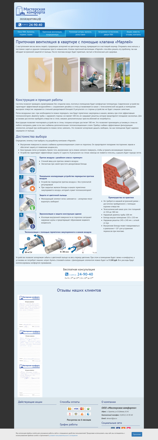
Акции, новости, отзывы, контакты (133, 33)
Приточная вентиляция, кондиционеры (52, 33)
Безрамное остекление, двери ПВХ (108, 33)
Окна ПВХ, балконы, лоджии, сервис (26, 33)
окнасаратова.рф (30, 18)
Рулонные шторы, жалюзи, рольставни (80, 33)
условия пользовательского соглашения (63, 435)
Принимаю (137, 434)
